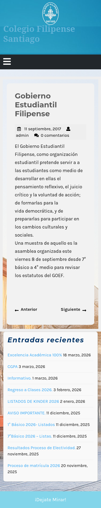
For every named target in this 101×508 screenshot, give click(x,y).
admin (22, 135)
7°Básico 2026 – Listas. (30, 436)
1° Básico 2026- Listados (31, 424)
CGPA (13, 366)
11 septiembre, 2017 (42, 128)
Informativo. (19, 378)
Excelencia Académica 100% (35, 354)
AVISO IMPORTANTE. (26, 412)
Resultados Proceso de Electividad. (41, 447)
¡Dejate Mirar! (50, 500)
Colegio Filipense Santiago (39, 33)
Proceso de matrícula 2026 (34, 465)
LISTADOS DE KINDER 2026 (33, 401)
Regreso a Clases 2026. (30, 389)
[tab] (7, 62)
